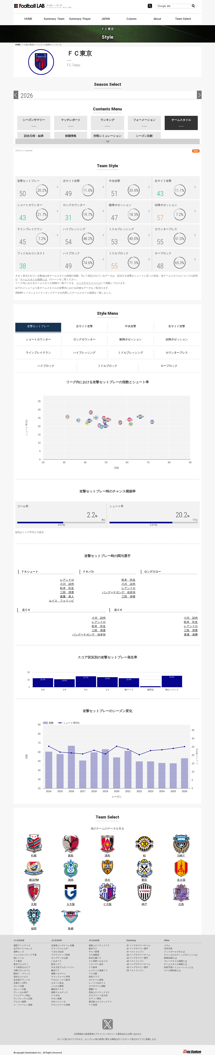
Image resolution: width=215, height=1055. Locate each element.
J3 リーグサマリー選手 (137, 967)
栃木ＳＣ (93, 948)
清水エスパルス (21, 976)
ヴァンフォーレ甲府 (60, 976)
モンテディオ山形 (59, 958)
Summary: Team (54, 18)
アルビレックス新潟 (60, 980)
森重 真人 (67, 596)
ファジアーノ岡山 (22, 995)
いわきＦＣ (56, 961)
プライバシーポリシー (105, 1034)
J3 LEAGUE (94, 940)
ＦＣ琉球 (93, 1005)
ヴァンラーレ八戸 (59, 948)
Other (166, 940)
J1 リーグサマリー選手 (137, 948)
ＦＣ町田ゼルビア (22, 967)
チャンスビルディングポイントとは (180, 955)
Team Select (183, 18)
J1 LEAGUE (19, 940)
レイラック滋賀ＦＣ (98, 970)
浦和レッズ (19, 951)
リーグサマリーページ (88, 283)
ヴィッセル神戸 (21, 992)
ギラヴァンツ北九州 (98, 995)
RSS (196, 151)
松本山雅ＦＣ (95, 958)
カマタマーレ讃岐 (97, 986)
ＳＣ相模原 (94, 955)
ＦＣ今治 (55, 995)
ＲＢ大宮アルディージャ (62, 967)
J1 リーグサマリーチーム (138, 945)
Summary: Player (80, 18)
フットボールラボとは (174, 951)
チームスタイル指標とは (33, 279)
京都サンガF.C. (20, 983)
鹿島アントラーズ (22, 945)
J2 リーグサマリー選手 (137, 958)
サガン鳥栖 (56, 998)
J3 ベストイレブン (135, 970)
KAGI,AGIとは (170, 958)
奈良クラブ (94, 976)
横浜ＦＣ (55, 970)
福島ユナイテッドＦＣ (99, 945)
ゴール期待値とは (172, 970)
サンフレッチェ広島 (23, 998)
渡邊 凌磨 (191, 634)
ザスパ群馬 (94, 951)
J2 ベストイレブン (135, 961)
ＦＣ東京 (18, 961)
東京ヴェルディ (21, 964)
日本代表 (168, 948)
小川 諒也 (67, 584)
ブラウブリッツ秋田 (60, 955)
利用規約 (79, 1034)
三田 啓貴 (67, 592)
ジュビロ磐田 (57, 986)
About (157, 18)
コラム (167, 945)
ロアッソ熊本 (95, 998)
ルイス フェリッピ (61, 600)
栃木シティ (56, 964)
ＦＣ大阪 (93, 973)
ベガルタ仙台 (57, 951)
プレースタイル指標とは (175, 961)
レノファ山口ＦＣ (97, 983)
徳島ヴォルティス (59, 992)
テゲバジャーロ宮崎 (60, 1005)
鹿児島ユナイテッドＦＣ (100, 1001)
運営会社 (122, 1034)
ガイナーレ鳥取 (96, 980)
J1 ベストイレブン (135, 951)
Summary (131, 940)
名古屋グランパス (22, 980)
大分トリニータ (58, 1001)
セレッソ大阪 (20, 989)
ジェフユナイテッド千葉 (25, 955)
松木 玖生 (67, 588)
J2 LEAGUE (56, 940)
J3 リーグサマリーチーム (138, 964)
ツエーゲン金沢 (96, 964)
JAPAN (105, 18)
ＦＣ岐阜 (93, 967)
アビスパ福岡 (20, 1001)
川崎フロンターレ (22, 970)
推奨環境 (89, 1034)
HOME (28, 18)
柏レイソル (19, 958)
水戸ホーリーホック (23, 948)
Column (131, 18)
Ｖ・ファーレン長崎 (23, 1005)
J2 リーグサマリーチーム (138, 955)
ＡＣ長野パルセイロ (98, 961)
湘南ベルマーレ (58, 973)
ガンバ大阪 (19, 986)
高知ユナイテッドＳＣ (99, 992)
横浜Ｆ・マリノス (22, 973)
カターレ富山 (57, 983)
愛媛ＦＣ (93, 989)
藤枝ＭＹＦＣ (57, 989)
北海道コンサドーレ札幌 (62, 945)
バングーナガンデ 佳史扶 (118, 592)
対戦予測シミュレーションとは (178, 967)
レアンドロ (67, 580)
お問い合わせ (133, 1034)
